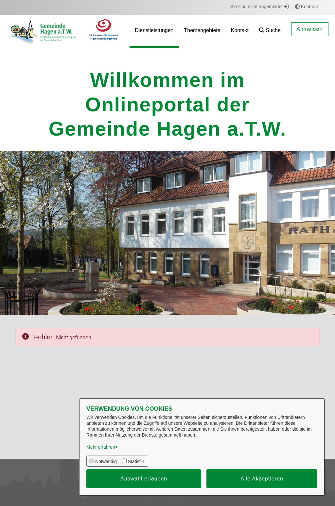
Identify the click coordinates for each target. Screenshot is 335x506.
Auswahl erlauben (143, 478)
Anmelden (309, 29)
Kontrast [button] (306, 6)
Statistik (136, 461)
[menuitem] (154, 31)
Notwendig (106, 461)
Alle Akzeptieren (261, 478)
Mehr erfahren (100, 447)
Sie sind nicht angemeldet (259, 6)
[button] (270, 31)
